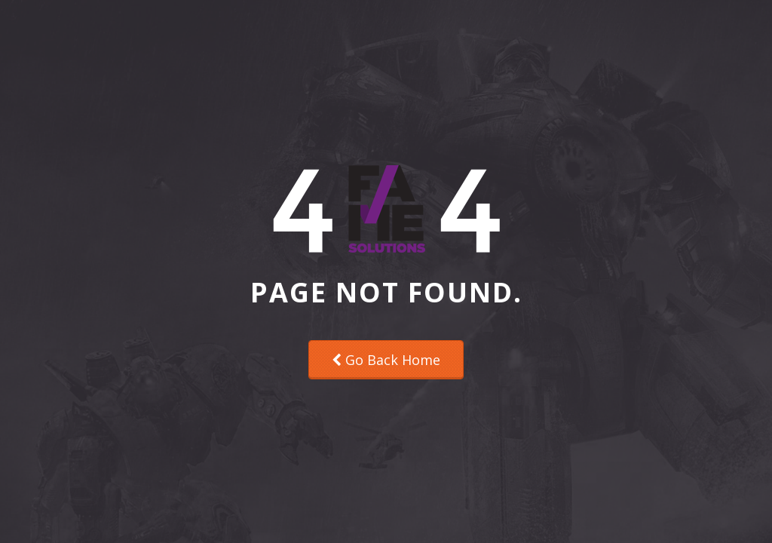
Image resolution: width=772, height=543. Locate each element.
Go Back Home (386, 360)
